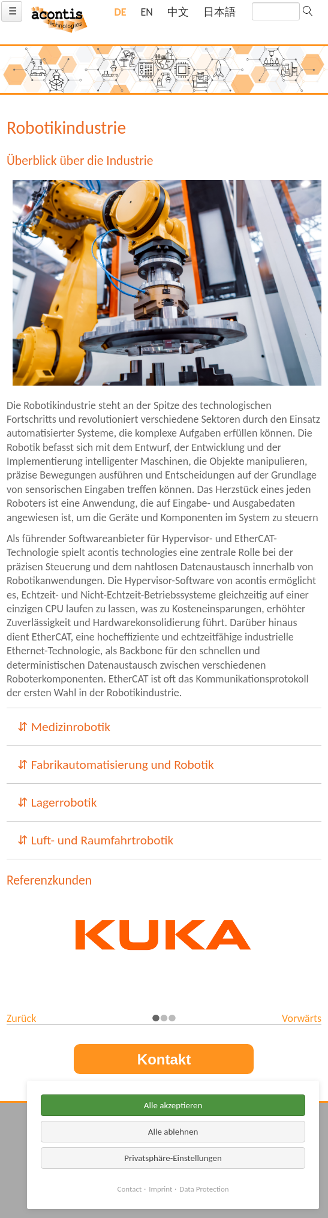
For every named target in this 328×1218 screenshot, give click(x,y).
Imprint (160, 1188)
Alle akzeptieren (173, 1105)
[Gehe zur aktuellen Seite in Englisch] (147, 12)
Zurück (21, 1018)
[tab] (164, 726)
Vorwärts (301, 1018)
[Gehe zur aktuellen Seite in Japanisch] (219, 12)
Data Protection (203, 1188)
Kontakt (164, 1059)
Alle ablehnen (173, 1131)
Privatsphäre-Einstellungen (173, 1158)
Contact (130, 1188)
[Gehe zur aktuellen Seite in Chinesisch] (178, 12)
